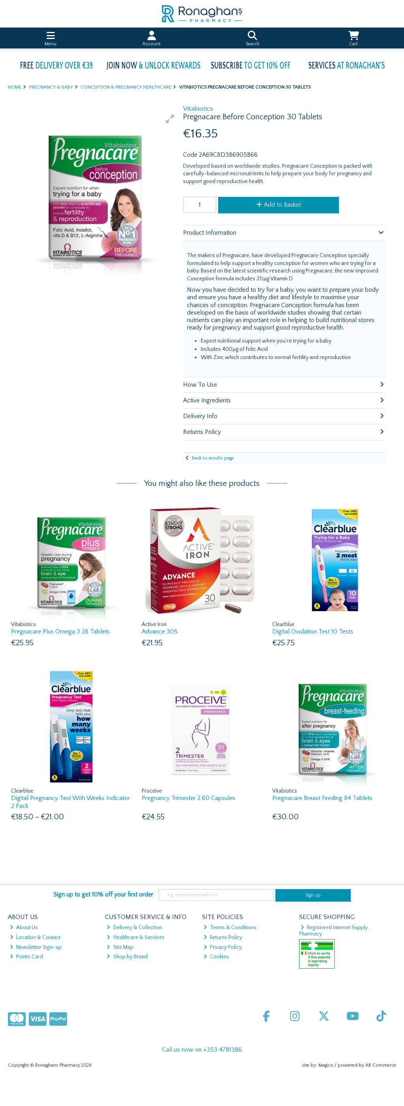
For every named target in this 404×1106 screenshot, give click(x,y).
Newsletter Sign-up (36, 947)
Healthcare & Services (135, 937)
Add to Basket (278, 204)
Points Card (26, 957)
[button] (170, 119)
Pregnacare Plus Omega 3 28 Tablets (60, 631)
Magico (325, 1065)
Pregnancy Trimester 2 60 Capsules (188, 798)
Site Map (120, 947)
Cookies (216, 957)
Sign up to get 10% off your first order (103, 894)
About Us (24, 927)
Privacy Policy (223, 947)
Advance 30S (160, 631)
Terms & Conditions (230, 927)
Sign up (313, 895)
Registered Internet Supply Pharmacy (333, 930)
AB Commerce (380, 1065)
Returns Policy (223, 937)
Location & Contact (35, 937)
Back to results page (213, 458)
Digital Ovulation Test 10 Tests (312, 631)
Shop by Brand (127, 957)
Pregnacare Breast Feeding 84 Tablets (322, 798)
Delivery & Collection (134, 927)
